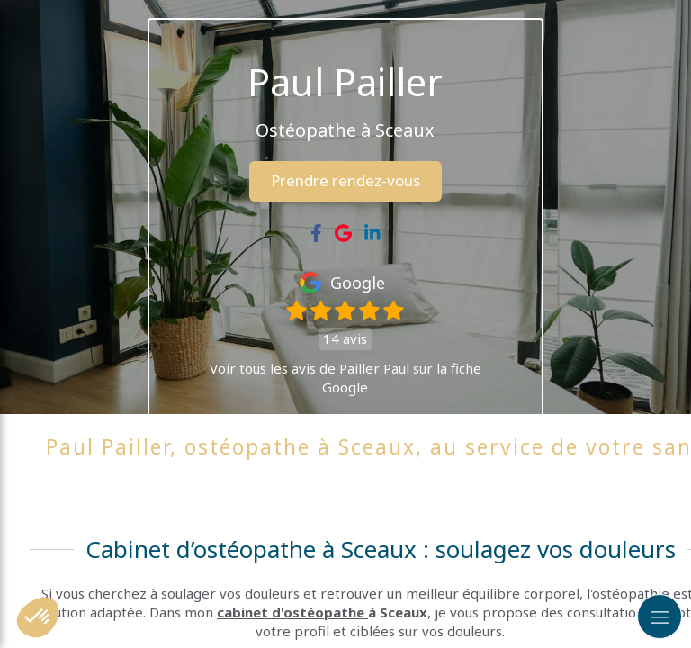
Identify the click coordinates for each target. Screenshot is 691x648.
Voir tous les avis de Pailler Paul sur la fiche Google (345, 377)
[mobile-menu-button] (659, 616)
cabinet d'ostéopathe (292, 612)
